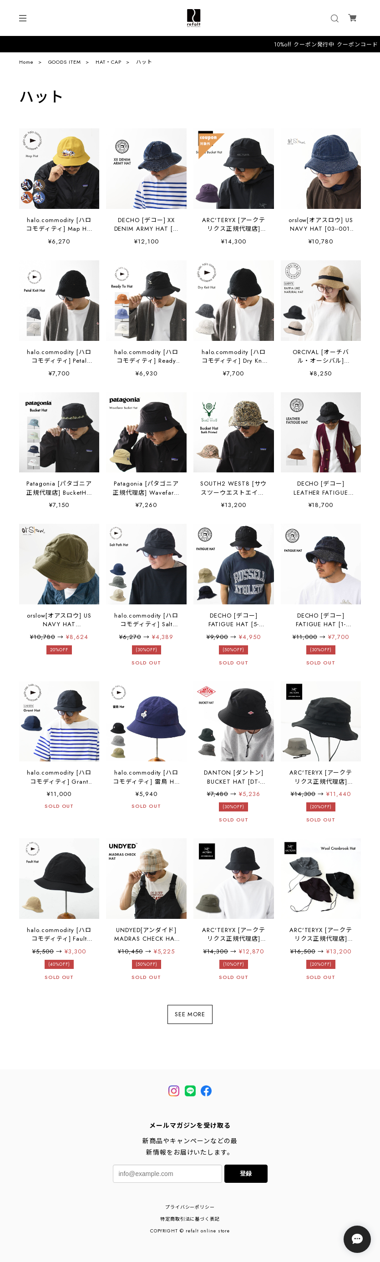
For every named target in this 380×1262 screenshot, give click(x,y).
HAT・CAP (109, 62)
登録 (246, 1173)
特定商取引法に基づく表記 (190, 1219)
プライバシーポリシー (190, 1207)
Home (26, 62)
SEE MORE (190, 1014)
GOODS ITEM (64, 62)
